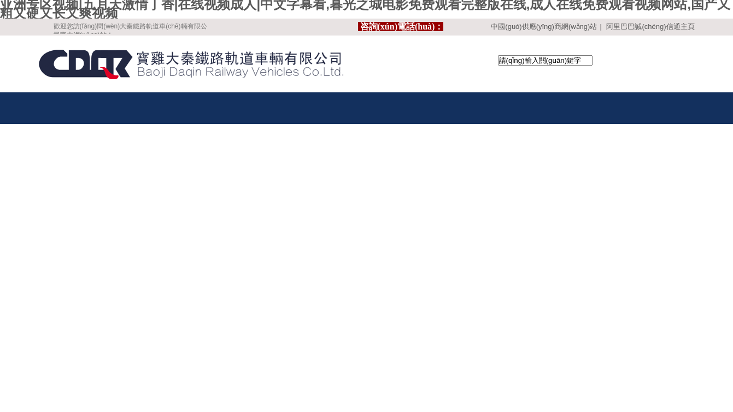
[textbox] (545, 60)
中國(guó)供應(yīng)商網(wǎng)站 (544, 26)
